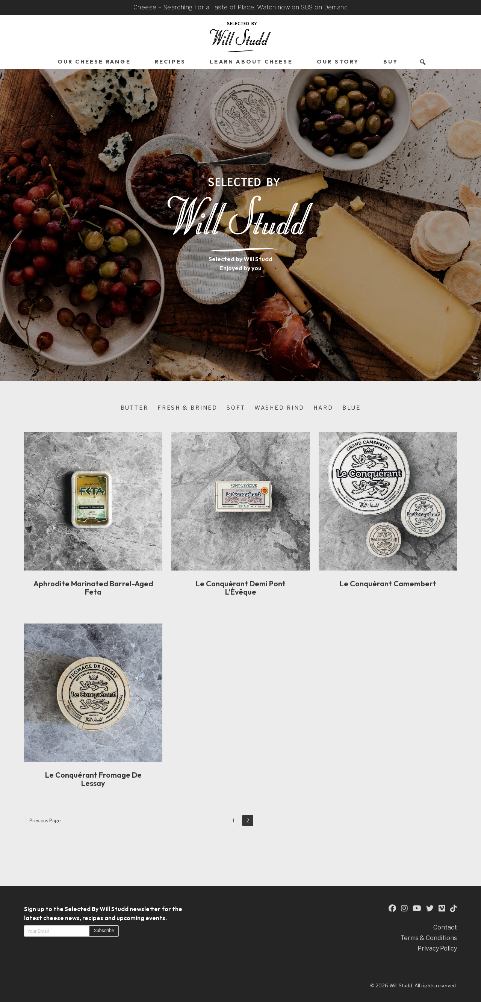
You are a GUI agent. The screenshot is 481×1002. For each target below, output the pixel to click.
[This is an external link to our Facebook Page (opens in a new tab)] (392, 908)
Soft (236, 407)
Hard (323, 407)
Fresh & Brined (187, 407)
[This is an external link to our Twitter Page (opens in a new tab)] (430, 908)
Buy (390, 61)
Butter (134, 407)
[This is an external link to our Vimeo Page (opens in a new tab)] (442, 908)
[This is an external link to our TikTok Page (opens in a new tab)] (453, 908)
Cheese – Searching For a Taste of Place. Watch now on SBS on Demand (240, 7)
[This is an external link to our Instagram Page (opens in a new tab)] (404, 908)
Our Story (338, 61)
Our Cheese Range (94, 61)
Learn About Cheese (251, 61)
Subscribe (104, 930)
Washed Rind (279, 407)
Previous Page (45, 820)
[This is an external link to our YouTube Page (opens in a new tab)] (417, 908)
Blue (351, 407)
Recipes (170, 61)
